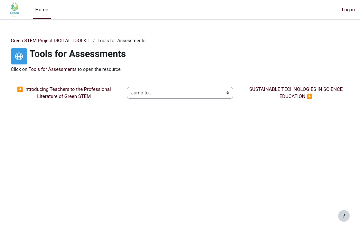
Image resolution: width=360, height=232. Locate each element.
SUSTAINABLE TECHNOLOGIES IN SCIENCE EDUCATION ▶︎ (288, 93)
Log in (348, 10)
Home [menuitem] (41, 10)
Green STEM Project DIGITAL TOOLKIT (64, 41)
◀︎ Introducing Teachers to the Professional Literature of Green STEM (72, 93)
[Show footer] (344, 216)
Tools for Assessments (65, 69)
